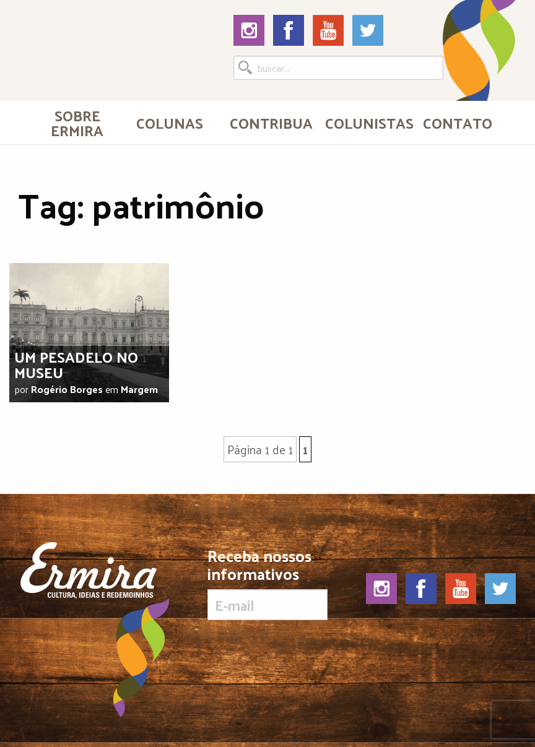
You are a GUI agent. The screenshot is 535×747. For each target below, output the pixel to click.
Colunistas (368, 122)
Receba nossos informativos (267, 583)
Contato (457, 122)
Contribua (271, 122)
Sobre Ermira (77, 122)
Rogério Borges (67, 389)
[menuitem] (77, 122)
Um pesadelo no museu (76, 364)
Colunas (169, 122)
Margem (139, 389)
